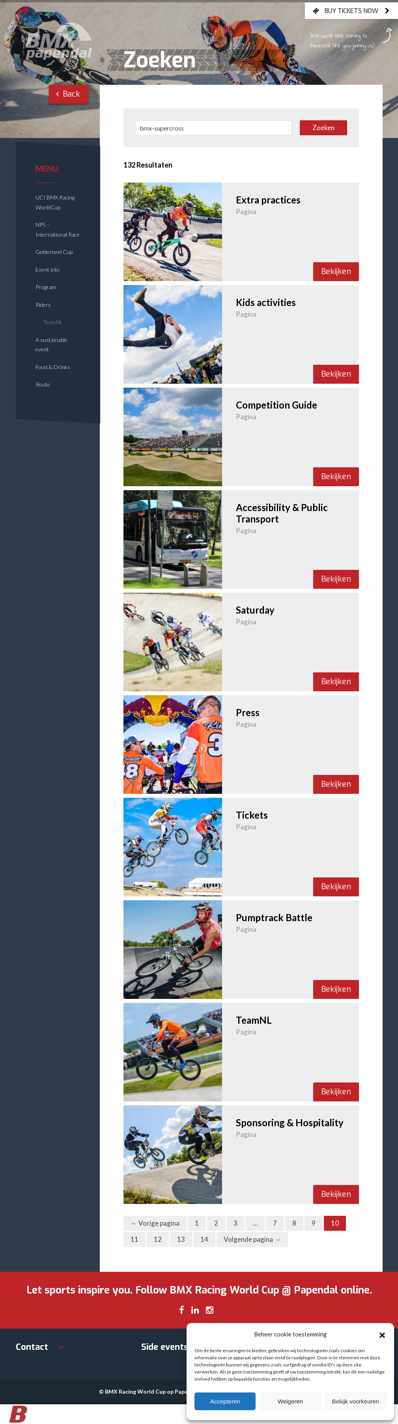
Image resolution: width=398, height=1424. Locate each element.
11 (134, 1239)
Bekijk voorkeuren (355, 1401)
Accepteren (225, 1401)
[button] (382, 1334)
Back (68, 94)
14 (204, 1239)
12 (158, 1239)
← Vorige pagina (155, 1223)
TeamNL (53, 322)
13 (181, 1239)
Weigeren (290, 1401)
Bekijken (336, 271)
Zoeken (323, 127)
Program (46, 287)
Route (43, 384)
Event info (48, 269)
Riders (43, 304)
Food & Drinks (53, 367)
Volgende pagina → (252, 1239)
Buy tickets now (351, 10)
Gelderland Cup (54, 251)
